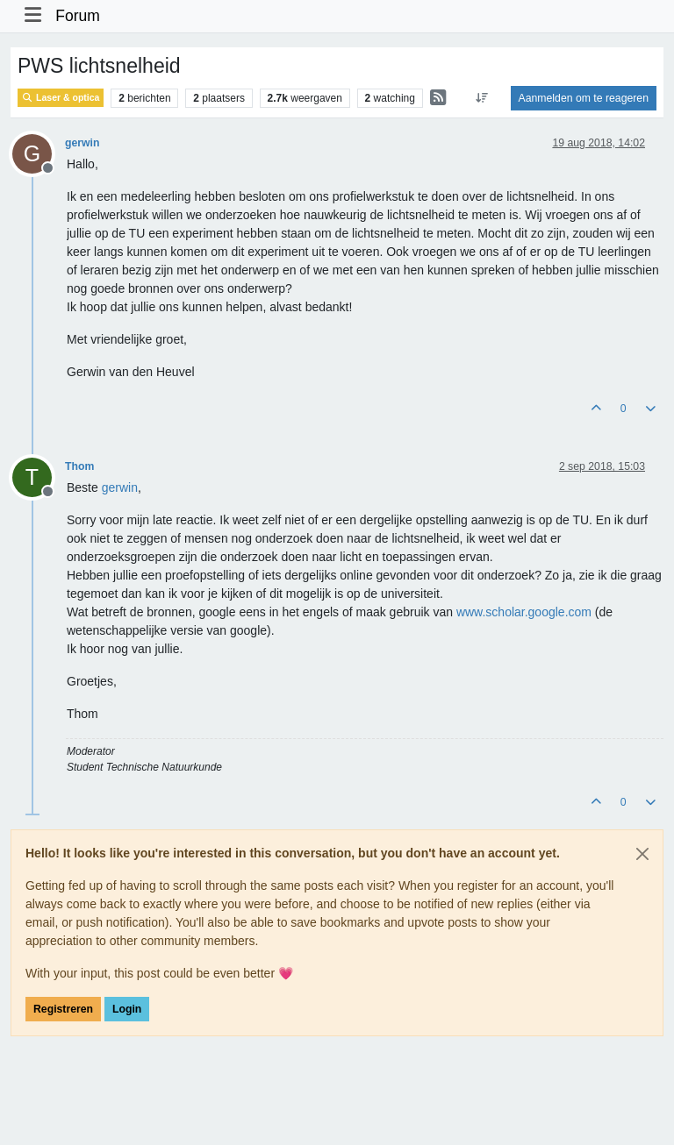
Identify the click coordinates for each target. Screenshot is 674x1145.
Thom (79, 466)
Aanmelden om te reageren (584, 98)
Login (126, 1009)
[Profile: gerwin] (120, 487)
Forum (77, 16)
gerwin (82, 143)
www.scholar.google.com (524, 612)
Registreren (63, 1009)
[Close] (642, 854)
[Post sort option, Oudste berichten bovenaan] (481, 98)
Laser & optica (60, 97)
